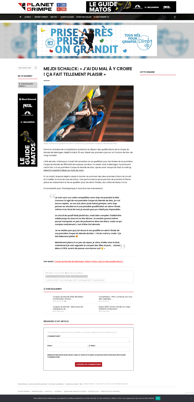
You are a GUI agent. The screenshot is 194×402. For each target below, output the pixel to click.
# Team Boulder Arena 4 (26, 85)
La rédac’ (58, 391)
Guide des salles (83, 17)
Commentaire (54, 336)
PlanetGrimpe (24, 391)
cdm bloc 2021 (52, 280)
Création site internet (110, 391)
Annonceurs (37, 391)
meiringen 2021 (85, 280)
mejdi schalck (98, 280)
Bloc (68, 277)
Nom (50, 346)
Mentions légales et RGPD (75, 391)
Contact (48, 391)
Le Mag (27, 17)
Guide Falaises (67, 17)
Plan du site (93, 391)
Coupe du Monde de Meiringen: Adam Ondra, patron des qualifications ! (89, 261)
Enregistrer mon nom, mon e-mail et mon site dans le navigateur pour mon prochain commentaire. (86, 356)
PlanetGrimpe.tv (101, 17)
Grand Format (41, 17)
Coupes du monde (79, 277)
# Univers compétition (55, 277)
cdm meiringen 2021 (68, 280)
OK (158, 398)
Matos (53, 17)
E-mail (92, 346)
